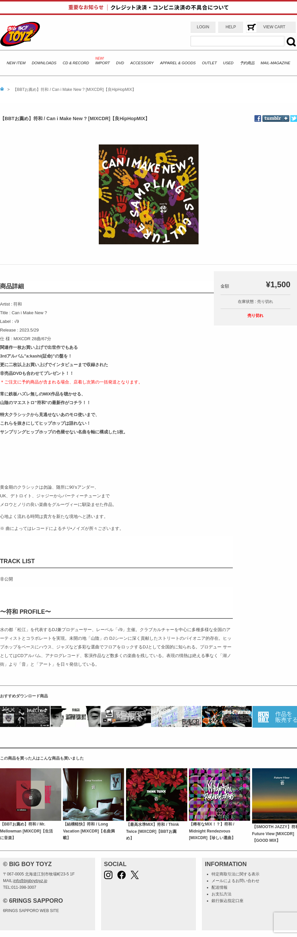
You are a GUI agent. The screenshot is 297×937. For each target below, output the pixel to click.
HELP (230, 27)
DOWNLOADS (44, 63)
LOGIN (203, 27)
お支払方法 (221, 894)
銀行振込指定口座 (227, 900)
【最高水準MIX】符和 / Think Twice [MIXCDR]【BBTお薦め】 (152, 831)
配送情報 (219, 887)
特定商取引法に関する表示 (235, 874)
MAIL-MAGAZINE (275, 63)
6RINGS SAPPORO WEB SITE (31, 910)
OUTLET (209, 63)
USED (228, 63)
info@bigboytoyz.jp (30, 880)
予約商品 (247, 63)
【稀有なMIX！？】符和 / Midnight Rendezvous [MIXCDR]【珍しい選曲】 (212, 831)
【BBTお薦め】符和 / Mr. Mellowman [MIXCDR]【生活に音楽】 (26, 831)
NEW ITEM (16, 63)
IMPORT (102, 63)
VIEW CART (274, 27)
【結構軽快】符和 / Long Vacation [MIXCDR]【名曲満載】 (89, 831)
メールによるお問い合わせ (235, 880)
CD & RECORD (76, 63)
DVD (120, 63)
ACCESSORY (142, 63)
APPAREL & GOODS (178, 63)
